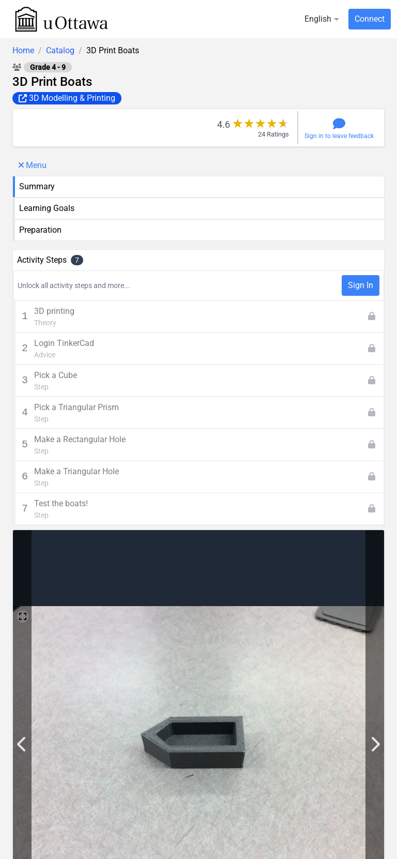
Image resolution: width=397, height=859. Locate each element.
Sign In (360, 285)
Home (23, 50)
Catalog (60, 50)
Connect (370, 19)
